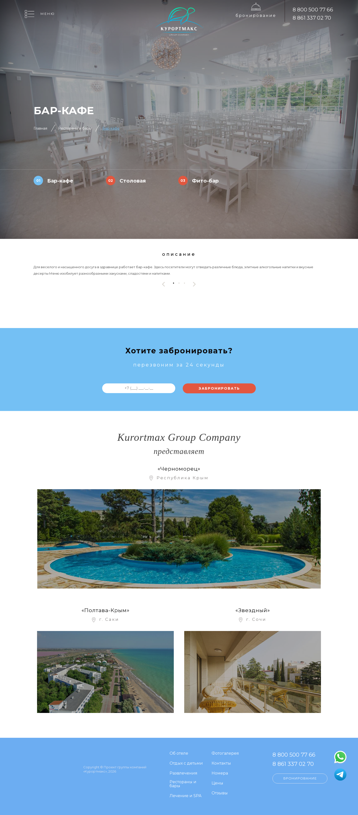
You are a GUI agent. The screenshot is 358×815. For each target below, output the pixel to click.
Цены (217, 783)
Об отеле (179, 753)
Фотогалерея (225, 753)
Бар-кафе (111, 128)
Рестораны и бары (74, 128)
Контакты (221, 763)
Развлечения (183, 773)
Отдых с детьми (186, 763)
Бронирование (256, 15)
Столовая (133, 181)
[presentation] (163, 284)
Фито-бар (205, 181)
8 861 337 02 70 (312, 18)
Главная (40, 128)
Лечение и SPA (185, 796)
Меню (48, 14)
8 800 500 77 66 (313, 9)
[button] (174, 283)
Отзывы (220, 793)
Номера (220, 773)
